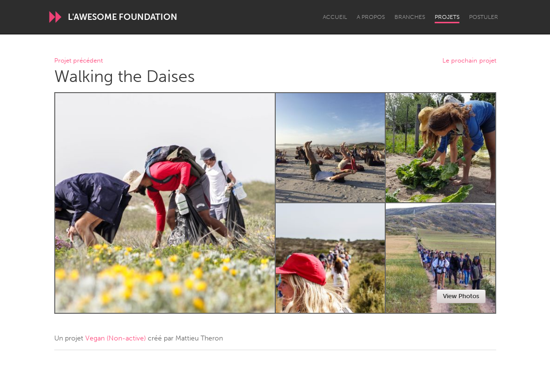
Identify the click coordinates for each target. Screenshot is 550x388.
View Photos (461, 296)
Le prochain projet (469, 61)
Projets (447, 17)
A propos (371, 17)
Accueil (335, 17)
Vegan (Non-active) (115, 338)
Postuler (483, 17)
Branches (409, 17)
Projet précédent (78, 61)
